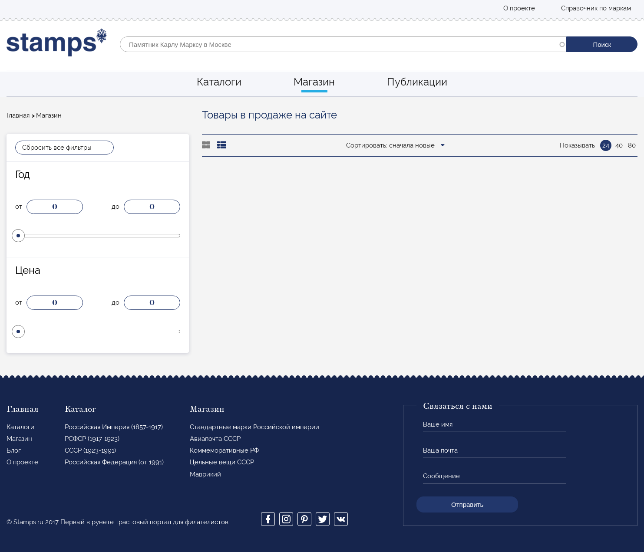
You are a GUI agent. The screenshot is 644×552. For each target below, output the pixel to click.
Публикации (417, 82)
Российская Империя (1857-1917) (114, 427)
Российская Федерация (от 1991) (114, 462)
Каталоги (219, 82)
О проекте (519, 8)
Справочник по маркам (596, 8)
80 (632, 145)
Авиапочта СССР (215, 439)
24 (605, 145)
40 (619, 145)
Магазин (314, 82)
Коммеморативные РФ (224, 450)
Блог (14, 450)
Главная (18, 115)
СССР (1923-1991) (90, 450)
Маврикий (205, 474)
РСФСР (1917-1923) (92, 439)
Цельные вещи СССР (222, 462)
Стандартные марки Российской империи (254, 427)
